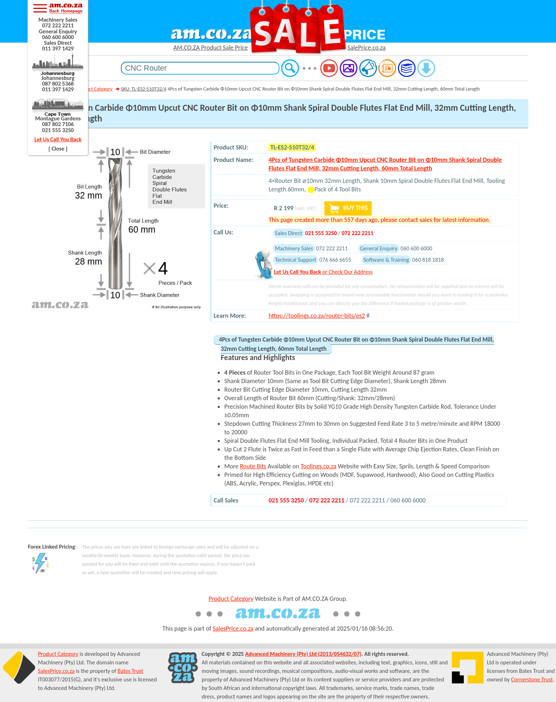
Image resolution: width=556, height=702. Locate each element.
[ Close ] (58, 148)
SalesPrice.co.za (233, 628)
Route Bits (253, 466)
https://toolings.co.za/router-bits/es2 (316, 316)
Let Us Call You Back (58, 139)
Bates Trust (130, 671)
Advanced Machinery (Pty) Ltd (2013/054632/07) (303, 654)
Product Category (94, 89)
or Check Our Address (323, 272)
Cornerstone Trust (532, 679)
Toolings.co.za (319, 466)
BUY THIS (348, 208)
